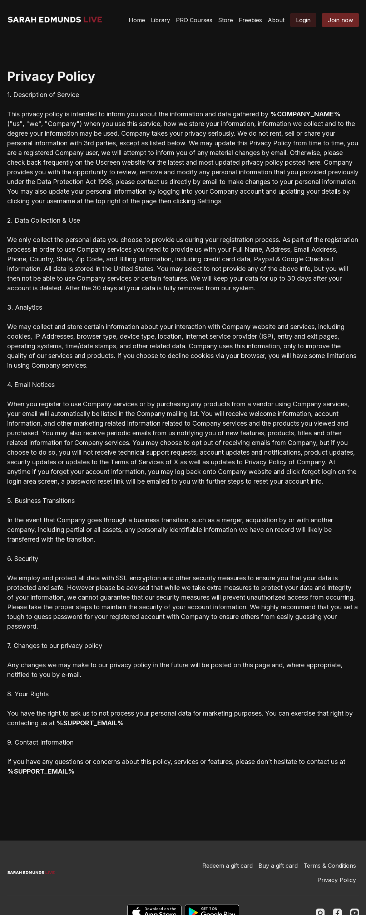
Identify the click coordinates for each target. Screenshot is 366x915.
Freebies (250, 20)
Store (225, 20)
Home (137, 20)
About (276, 20)
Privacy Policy (336, 879)
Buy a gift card (278, 865)
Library (160, 20)
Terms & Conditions (329, 865)
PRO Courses (194, 20)
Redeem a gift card (227, 865)
